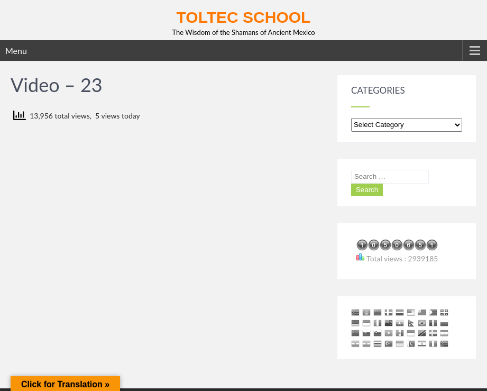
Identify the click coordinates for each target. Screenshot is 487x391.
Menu (16, 51)
